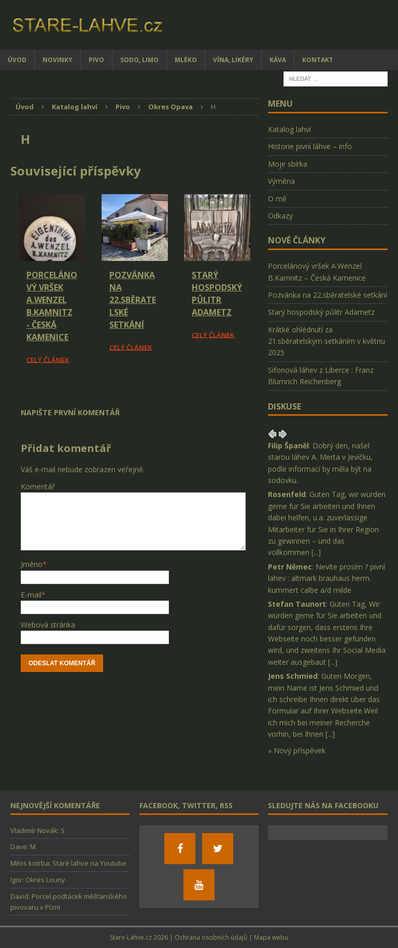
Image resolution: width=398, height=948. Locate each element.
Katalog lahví (289, 129)
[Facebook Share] (11, 394)
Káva (277, 59)
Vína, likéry (233, 59)
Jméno (31, 564)
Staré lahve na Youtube (89, 863)
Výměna (281, 181)
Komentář (38, 486)
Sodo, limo (139, 59)
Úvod (17, 59)
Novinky (57, 59)
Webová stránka (48, 625)
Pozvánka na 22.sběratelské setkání (132, 299)
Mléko (186, 59)
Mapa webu (271, 937)
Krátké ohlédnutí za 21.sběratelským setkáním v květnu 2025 (326, 341)
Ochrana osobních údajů (211, 937)
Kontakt (317, 59)
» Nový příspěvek (296, 750)
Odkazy (280, 216)
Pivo (96, 59)
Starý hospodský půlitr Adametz (321, 312)
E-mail (31, 595)
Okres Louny (45, 879)
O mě (277, 198)
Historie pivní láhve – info (310, 146)
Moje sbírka (287, 164)
